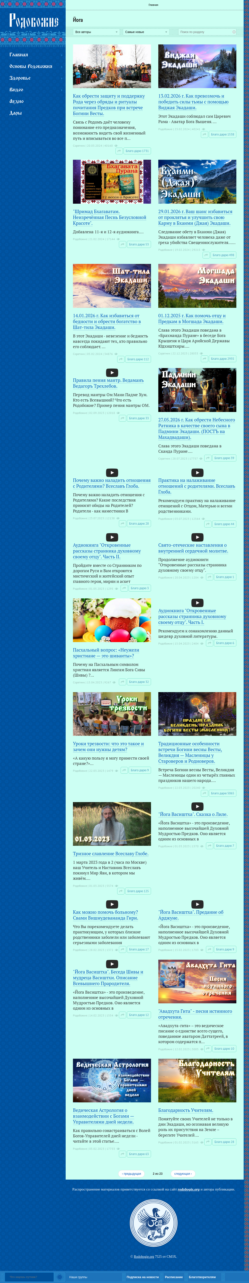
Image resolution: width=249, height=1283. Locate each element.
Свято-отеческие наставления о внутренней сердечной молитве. (193, 548)
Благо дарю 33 (139, 418)
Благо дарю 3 (140, 588)
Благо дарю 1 (225, 577)
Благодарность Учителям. (185, 1110)
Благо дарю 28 (139, 523)
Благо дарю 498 (223, 255)
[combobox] (207, 31)
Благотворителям (202, 1277)
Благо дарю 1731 (137, 151)
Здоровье (19, 78)
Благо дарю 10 (224, 1049)
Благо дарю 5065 (222, 793)
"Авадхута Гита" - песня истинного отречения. (195, 1014)
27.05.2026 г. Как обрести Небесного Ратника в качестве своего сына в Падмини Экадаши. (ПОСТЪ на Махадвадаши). (196, 428)
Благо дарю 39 (224, 458)
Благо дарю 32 (139, 682)
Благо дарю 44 (224, 524)
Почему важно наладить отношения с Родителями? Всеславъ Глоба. (112, 483)
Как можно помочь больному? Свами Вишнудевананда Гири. (105, 915)
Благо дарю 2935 (222, 359)
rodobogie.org (189, 1189)
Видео (16, 90)
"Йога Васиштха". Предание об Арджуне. (190, 915)
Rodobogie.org (144, 1256)
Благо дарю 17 (139, 949)
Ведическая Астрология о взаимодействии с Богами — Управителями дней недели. (103, 1116)
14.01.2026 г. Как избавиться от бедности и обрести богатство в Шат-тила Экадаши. (107, 321)
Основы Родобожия (30, 66)
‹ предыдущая (131, 1173)
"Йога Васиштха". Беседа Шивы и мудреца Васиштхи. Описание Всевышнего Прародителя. (108, 977)
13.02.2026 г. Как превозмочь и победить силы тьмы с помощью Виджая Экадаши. (193, 101)
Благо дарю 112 (138, 359)
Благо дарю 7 (225, 846)
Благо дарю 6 (225, 643)
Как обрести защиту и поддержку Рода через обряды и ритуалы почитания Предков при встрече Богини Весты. (109, 104)
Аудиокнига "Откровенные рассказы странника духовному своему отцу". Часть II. (107, 551)
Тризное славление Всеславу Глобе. (111, 853)
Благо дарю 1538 (222, 134)
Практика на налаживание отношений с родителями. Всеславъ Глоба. (196, 486)
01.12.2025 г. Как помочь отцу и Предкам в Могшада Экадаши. (192, 318)
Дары (15, 113)
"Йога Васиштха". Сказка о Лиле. (193, 814)
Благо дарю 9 (140, 770)
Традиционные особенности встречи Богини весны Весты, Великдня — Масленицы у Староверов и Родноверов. (190, 752)
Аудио (16, 101)
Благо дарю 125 (138, 891)
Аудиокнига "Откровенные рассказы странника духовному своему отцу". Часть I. (192, 616)
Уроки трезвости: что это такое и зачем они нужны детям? (108, 746)
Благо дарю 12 (139, 1015)
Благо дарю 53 (139, 244)
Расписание (174, 1277)
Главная (153, 5)
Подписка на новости (143, 1277)
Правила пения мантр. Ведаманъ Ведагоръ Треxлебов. (108, 383)
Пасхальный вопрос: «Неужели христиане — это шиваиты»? (106, 653)
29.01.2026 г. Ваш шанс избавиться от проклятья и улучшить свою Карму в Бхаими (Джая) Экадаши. (195, 217)
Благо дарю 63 (139, 1154)
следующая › (183, 1173)
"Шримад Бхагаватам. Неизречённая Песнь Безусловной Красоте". (109, 217)
